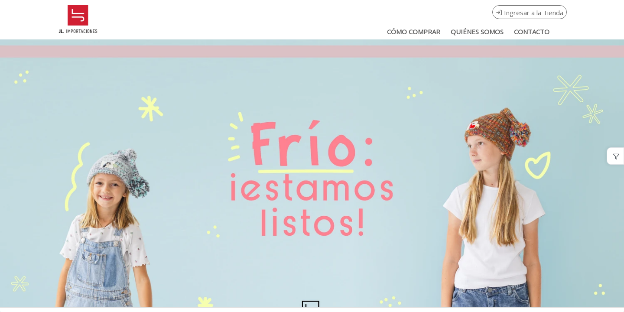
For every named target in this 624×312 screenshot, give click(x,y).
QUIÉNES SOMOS (477, 31)
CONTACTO (531, 31)
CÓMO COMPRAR (413, 31)
